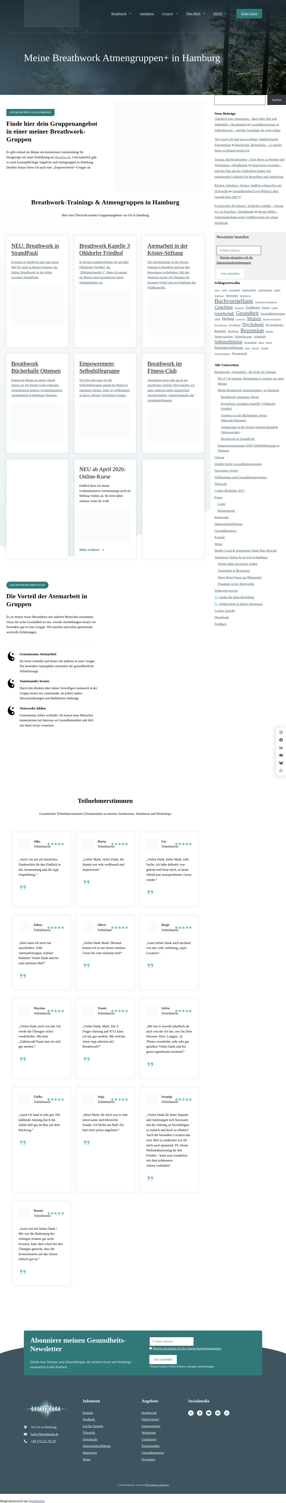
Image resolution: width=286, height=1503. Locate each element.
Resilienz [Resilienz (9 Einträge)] (233, 331)
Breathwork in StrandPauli (238, 439)
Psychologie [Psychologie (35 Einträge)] (253, 324)
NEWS (222, 14)
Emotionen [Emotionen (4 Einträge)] (239, 308)
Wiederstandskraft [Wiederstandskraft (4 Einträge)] (222, 354)
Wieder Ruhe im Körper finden (237, 564)
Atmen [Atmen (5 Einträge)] (277, 290)
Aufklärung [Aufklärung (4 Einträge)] (219, 296)
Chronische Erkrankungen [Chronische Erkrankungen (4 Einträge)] (266, 302)
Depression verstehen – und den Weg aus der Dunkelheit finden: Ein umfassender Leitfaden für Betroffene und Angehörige (249, 171)
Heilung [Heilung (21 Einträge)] (228, 319)
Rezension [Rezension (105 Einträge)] (252, 330)
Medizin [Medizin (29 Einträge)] (254, 318)
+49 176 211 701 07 (43, 1440)
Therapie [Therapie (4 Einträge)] (255, 348)
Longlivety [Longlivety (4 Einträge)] (240, 319)
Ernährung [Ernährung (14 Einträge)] (253, 307)
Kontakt (219, 537)
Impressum (221, 517)
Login (221, 504)
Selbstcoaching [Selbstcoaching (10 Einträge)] (223, 336)
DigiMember (37, 1500)
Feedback (220, 624)
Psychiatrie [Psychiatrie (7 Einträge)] (235, 324)
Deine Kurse (249, 13)
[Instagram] (191, 1412)
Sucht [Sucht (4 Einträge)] (247, 348)
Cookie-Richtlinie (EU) (229, 490)
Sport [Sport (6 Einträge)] (261, 342)
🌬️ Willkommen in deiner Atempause (238, 604)
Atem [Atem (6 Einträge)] (224, 290)
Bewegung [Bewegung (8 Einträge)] (232, 295)
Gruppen (172, 14)
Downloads (221, 617)
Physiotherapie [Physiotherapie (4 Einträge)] (220, 325)
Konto (218, 497)
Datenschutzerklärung (228, 524)
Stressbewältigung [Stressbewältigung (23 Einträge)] (228, 347)
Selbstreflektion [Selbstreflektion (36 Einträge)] (228, 341)
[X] (281, 755)
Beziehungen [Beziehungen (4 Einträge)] (245, 296)
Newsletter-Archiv (226, 470)
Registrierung (226, 510)
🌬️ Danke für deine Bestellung (234, 597)
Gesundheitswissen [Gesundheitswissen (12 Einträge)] (272, 313)
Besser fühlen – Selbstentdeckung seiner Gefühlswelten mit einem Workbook (246, 217)
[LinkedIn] (281, 748)
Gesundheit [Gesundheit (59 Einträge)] (247, 313)
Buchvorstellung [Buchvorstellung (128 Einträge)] (233, 301)
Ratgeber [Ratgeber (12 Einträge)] (220, 331)
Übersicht (220, 484)
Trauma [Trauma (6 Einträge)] (265, 348)
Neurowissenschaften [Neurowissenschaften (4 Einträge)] (272, 319)
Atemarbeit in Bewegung (234, 570)
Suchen (276, 100)
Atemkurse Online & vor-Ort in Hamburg (240, 557)
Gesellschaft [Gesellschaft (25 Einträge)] (224, 313)
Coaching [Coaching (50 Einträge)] (223, 307)
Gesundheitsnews (225, 530)
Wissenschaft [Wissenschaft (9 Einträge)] (239, 353)
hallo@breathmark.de (44, 1433)
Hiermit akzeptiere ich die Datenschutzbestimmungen (187, 1347)
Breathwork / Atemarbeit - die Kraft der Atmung (245, 372)
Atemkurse (147, 13)
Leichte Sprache (224, 610)
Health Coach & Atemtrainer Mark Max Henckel (245, 550)
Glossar (219, 457)
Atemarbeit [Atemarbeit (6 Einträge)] (234, 290)
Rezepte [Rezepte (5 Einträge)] (269, 331)
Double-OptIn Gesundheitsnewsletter (238, 464)
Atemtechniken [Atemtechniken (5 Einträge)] (249, 290)
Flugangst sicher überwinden (236, 584)
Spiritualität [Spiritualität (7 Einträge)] (250, 342)
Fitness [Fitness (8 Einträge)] (266, 307)
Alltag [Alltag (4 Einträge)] (217, 290)
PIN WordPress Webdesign (157, 1484)
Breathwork (123, 14)
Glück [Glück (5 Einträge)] (217, 319)
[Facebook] (200, 1412)
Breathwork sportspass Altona (240, 397)
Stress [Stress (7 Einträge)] (269, 342)
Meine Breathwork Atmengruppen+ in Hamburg (248, 390)
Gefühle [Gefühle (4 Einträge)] (274, 308)
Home (218, 544)
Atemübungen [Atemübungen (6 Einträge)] (265, 290)
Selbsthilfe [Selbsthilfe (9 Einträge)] (260, 336)
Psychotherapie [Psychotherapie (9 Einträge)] (274, 324)
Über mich (198, 14)
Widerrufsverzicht (226, 590)
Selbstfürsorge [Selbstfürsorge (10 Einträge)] (243, 336)
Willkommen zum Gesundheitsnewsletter (240, 477)
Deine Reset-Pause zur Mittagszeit (240, 577)
